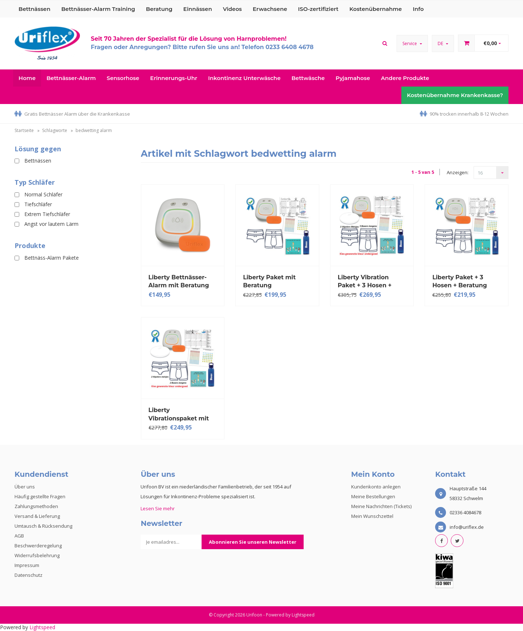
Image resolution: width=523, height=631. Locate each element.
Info (418, 8)
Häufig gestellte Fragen (40, 496)
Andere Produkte (405, 78)
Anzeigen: (458, 172)
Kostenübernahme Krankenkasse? (455, 95)
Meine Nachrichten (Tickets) (381, 506)
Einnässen (197, 8)
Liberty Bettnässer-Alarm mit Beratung (179, 281)
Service (412, 43)
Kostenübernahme (375, 8)
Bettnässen (34, 8)
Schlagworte (54, 130)
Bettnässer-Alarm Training (98, 8)
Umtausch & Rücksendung (43, 526)
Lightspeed (303, 615)
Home (27, 78)
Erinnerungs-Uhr (173, 78)
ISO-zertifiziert (318, 8)
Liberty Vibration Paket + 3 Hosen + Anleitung (365, 281)
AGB (19, 535)
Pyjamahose (353, 78)
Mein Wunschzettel (372, 516)
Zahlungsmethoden (36, 506)
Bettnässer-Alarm (71, 78)
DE (443, 43)
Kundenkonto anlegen (376, 486)
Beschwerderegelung (38, 545)
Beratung (159, 8)
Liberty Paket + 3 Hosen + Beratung (459, 281)
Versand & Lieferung (37, 516)
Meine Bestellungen (373, 496)
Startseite (24, 130)
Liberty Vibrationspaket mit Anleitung (179, 414)
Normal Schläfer (43, 194)
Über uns (25, 486)
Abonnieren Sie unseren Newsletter (252, 542)
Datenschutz (28, 575)
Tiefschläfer (38, 204)
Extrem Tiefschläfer (47, 214)
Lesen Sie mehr (158, 508)
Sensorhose (123, 78)
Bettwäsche (308, 78)
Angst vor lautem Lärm (51, 223)
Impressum (27, 565)
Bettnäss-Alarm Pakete (51, 257)
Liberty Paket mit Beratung (269, 281)
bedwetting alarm (94, 130)
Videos (232, 8)
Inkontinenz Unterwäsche (244, 78)
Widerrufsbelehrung (37, 555)
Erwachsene (270, 8)
